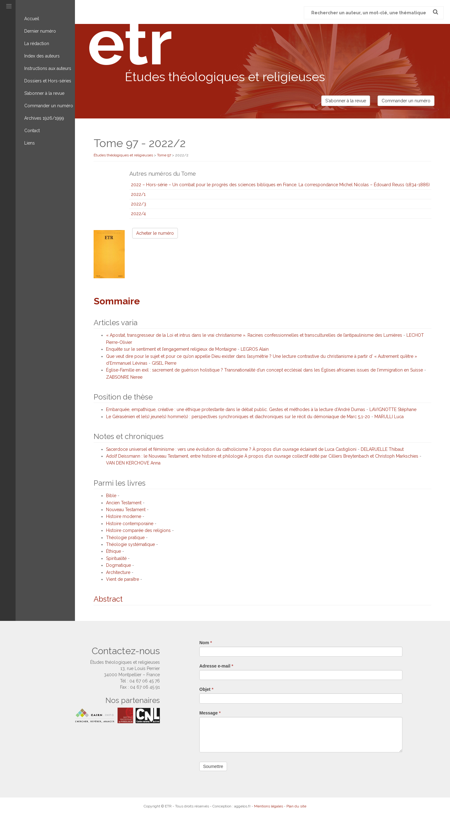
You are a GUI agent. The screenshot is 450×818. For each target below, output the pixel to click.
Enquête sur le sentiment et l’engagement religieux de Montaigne (171, 349)
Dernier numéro (40, 31)
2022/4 (138, 213)
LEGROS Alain (255, 349)
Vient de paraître (122, 579)
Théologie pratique (125, 537)
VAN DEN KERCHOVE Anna (133, 462)
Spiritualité (116, 558)
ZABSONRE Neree (124, 377)
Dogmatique (118, 565)
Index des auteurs (42, 55)
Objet (206, 689)
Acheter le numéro (155, 233)
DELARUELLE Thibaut (382, 449)
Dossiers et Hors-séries (47, 80)
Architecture (118, 572)
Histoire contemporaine (129, 523)
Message (210, 712)
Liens (29, 143)
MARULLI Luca (389, 416)
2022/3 (138, 203)
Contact (32, 130)
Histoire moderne (123, 516)
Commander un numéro (48, 105)
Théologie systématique (130, 544)
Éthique (113, 551)
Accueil (31, 18)
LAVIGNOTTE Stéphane (392, 409)
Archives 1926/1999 (44, 118)
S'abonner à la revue (345, 100)
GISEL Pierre (164, 363)
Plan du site (296, 806)
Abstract (108, 598)
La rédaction (36, 43)
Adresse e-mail (216, 665)
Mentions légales (268, 806)
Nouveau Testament (126, 509)
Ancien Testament (123, 502)
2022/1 (138, 194)
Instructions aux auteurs (47, 68)
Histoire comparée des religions (138, 530)
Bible (111, 495)
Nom (205, 642)
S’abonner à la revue (44, 93)
